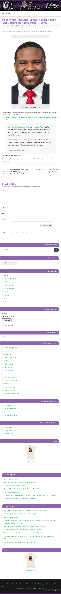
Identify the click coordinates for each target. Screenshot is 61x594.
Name (4, 207)
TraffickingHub (8, 433)
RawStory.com (8, 370)
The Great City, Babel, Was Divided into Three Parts (20, 482)
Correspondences (9, 288)
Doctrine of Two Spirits (11, 517)
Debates (6, 292)
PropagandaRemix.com (11, 415)
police (44, 159)
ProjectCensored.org (10, 357)
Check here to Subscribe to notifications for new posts (18, 233)
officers (40, 159)
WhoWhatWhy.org (9, 387)
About (8, 584)
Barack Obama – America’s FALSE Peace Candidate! (20, 542)
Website (4, 219)
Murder (26, 159)
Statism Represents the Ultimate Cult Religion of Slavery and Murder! (25, 510)
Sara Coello (12, 127)
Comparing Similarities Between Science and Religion (20, 514)
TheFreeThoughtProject (11, 348)
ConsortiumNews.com (10, 377)
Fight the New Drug (10, 430)
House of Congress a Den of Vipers (15, 485)
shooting (48, 159)
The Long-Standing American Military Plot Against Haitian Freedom (24, 526)
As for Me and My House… (12, 492)
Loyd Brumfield (38, 127)
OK (55, 249)
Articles (6, 275)
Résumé (49, 584)
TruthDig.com (8, 361)
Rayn (5, 26)
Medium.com (8, 354)
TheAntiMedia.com (9, 351)
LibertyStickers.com (10, 408)
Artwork (6, 295)
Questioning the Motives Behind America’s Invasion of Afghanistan (24, 533)
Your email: (5, 313)
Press (5, 301)
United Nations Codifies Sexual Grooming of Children (20, 498)
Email (4, 213)
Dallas (11, 159)
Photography (41, 584)
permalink (7, 161)
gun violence (17, 159)
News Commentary (31, 26)
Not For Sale (8, 427)
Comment (4, 191)
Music (6, 298)
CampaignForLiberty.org (11, 393)
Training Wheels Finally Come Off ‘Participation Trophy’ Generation (24, 489)
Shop (2, 586)
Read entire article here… (17, 150)
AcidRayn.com (20, 588)
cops (8, 159)
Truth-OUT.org (8, 364)
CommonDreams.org (10, 380)
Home (2, 584)
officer (35, 159)
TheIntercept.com (9, 390)
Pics (17, 584)
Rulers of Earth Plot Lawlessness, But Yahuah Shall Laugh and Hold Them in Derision (30, 495)
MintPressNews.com (10, 374)
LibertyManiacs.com (10, 405)
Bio (13, 584)
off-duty (31, 159)
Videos (28, 584)
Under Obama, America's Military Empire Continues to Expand (23, 529)
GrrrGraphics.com (9, 412)
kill (22, 159)
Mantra (35, 588)
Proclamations (8, 285)
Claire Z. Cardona (23, 127)
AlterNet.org (7, 384)
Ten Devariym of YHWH (11, 479)
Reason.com (8, 367)
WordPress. (41, 588)
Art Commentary (9, 282)
